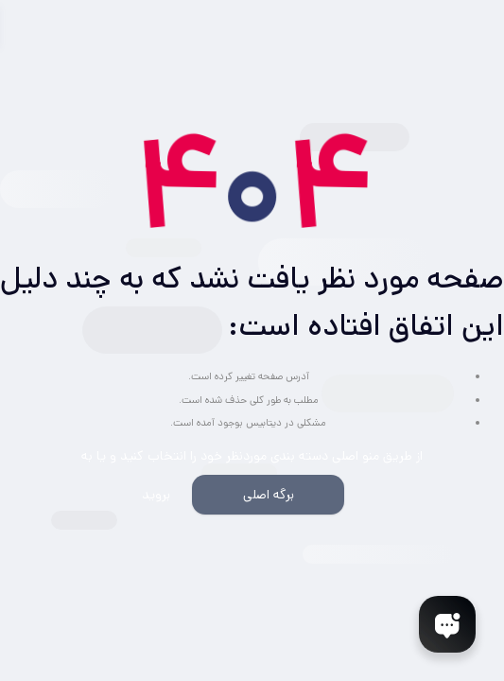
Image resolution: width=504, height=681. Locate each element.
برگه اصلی (268, 494)
